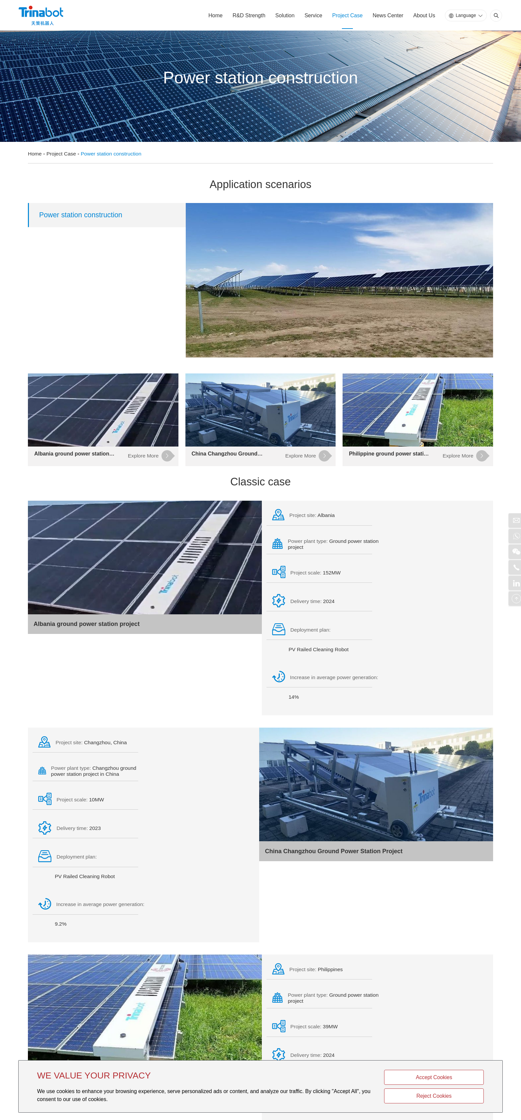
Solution (283, 16)
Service (311, 16)
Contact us (122, 1035)
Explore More (361, 972)
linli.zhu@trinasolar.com (213, 1026)
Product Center (56, 972)
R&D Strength (247, 16)
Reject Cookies (452, 1095)
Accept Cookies (452, 1076)
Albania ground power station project (87, 629)
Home (214, 16)
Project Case (345, 16)
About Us (422, 16)
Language (464, 16)
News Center (386, 16)
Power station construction (113, 152)
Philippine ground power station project (90, 923)
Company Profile (137, 972)
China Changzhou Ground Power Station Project (333, 776)
